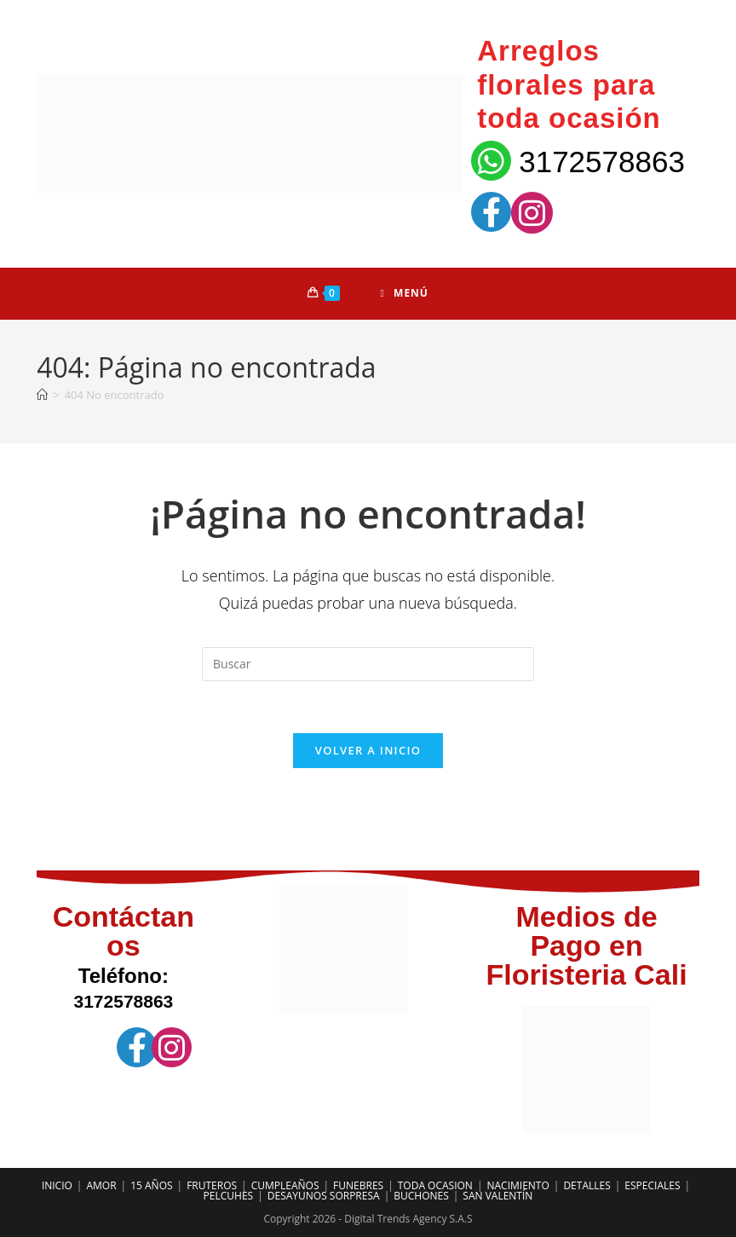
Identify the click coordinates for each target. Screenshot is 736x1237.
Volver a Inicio (368, 750)
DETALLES (586, 1185)
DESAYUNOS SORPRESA (323, 1195)
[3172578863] (491, 161)
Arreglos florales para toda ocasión (569, 84)
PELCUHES (229, 1195)
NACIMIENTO (517, 1185)
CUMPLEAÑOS (285, 1185)
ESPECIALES (652, 1185)
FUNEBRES (358, 1185)
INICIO (57, 1185)
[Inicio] (42, 394)
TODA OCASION (435, 1185)
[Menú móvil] (404, 293)
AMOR (101, 1185)
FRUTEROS (212, 1185)
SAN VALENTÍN (497, 1195)
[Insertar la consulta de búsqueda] (368, 664)
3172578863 (602, 161)
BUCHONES (421, 1195)
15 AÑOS (151, 1185)
